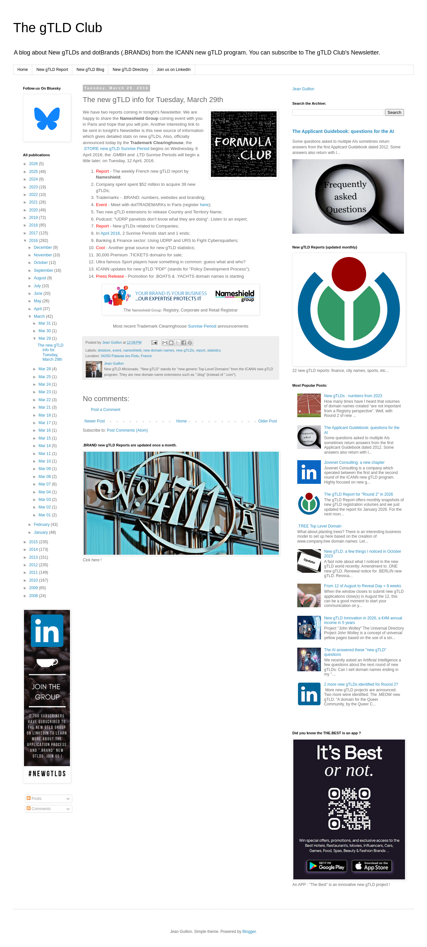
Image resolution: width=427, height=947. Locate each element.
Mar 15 (45, 438)
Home (22, 69)
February (42, 524)
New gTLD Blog (90, 69)
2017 (34, 233)
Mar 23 (45, 392)
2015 (34, 542)
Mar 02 (45, 507)
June (38, 293)
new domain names (158, 350)
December (43, 247)
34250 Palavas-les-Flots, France (126, 356)
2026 (34, 163)
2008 (34, 595)
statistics (214, 350)
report (200, 350)
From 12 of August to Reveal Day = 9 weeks (362, 586)
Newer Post (94, 421)
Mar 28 (45, 369)
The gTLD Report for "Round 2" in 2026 (358, 494)
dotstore (104, 350)
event (117, 350)
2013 (34, 557)
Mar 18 (45, 415)
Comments (39, 809)
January (41, 532)
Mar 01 (45, 515)
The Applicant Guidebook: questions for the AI (343, 131)
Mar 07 (45, 484)
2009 (34, 588)
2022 (34, 194)
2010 (34, 580)
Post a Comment (105, 409)
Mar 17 (45, 422)
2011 (34, 572)
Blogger (249, 931)
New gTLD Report (52, 69)
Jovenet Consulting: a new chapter (354, 462)
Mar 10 (45, 461)
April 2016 (110, 233)
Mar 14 (45, 445)
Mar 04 (45, 492)
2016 (34, 240)
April (38, 309)
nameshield (132, 350)
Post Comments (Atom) (127, 430)
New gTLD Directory (130, 69)
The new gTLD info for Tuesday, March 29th (50, 352)
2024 (34, 179)
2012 (34, 565)
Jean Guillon (303, 89)
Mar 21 (45, 407)
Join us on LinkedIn (174, 69)
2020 (34, 210)
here (204, 204)
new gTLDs (185, 350)
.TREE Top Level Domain (319, 526)
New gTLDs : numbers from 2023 (353, 396)
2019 (34, 217)
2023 (34, 187)
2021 (34, 202)
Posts (34, 798)
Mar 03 (45, 499)
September (44, 270)
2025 (34, 171)
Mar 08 (45, 476)
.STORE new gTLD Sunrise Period (116, 148)
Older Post (267, 421)
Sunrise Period (202, 326)
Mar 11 (45, 453)
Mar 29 (45, 338)
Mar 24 (45, 384)
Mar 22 (45, 400)
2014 (34, 549)
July (38, 286)
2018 (34, 225)
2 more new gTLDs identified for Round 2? (361, 684)
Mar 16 (45, 430)
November (43, 255)
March (40, 316)
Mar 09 (45, 468)
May (38, 301)
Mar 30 (45, 331)
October (41, 262)
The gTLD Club (57, 27)
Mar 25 (45, 377)
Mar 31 (45, 323)
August (40, 278)
